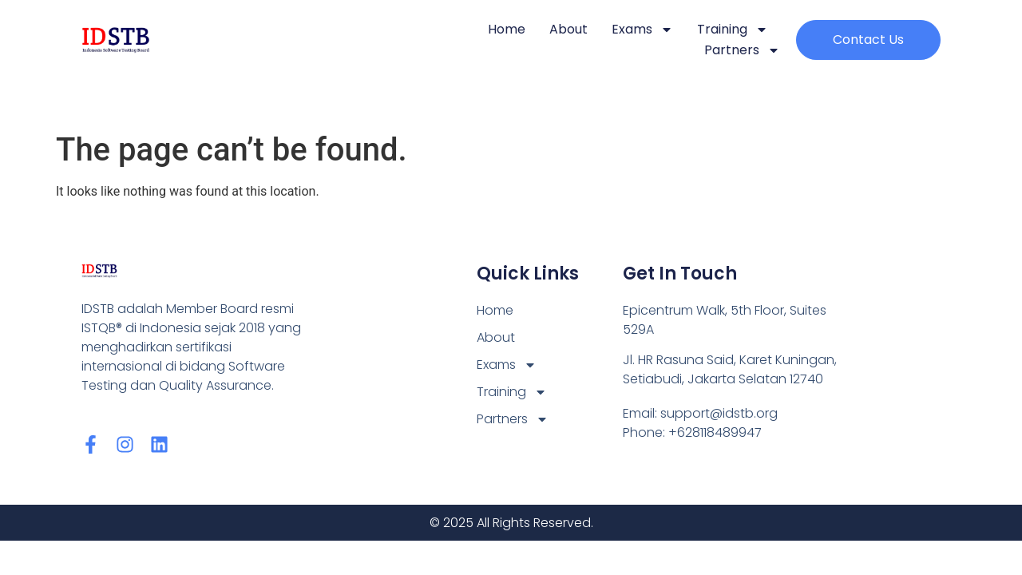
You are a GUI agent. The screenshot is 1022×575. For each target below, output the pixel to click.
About (568, 29)
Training (732, 29)
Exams (642, 29)
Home (506, 29)
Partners (742, 50)
